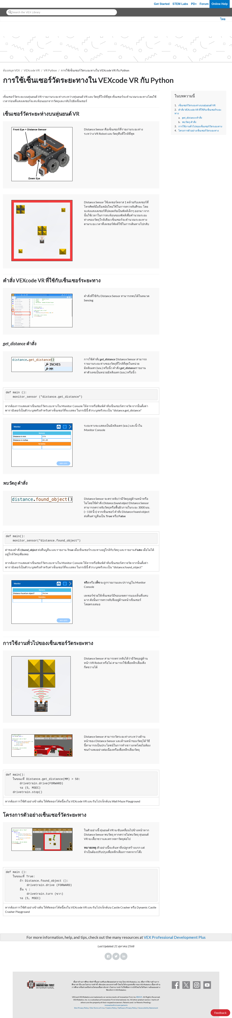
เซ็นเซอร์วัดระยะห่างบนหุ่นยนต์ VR (197, 105)
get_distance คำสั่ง (192, 117)
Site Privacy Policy (81, 1008)
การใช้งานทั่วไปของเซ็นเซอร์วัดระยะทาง (200, 126)
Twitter (116, 956)
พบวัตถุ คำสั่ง (189, 122)
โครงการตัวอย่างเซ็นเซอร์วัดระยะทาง (198, 130)
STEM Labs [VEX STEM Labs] (180, 3)
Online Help (220, 3)
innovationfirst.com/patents (116, 1005)
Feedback (220, 1012)
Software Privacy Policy (127, 1008)
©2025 (139, 997)
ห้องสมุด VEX (11, 70)
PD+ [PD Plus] (194, 3)
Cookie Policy (111, 1008)
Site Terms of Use (97, 1008)
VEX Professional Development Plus (175, 937)
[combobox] (61, 12)
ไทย (222, 19)
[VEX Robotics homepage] (10, 4)
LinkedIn (123, 956)
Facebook (108, 956)
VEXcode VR (32, 70)
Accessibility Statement (148, 1008)
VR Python (50, 70)
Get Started (161, 3)
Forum (204, 3)
